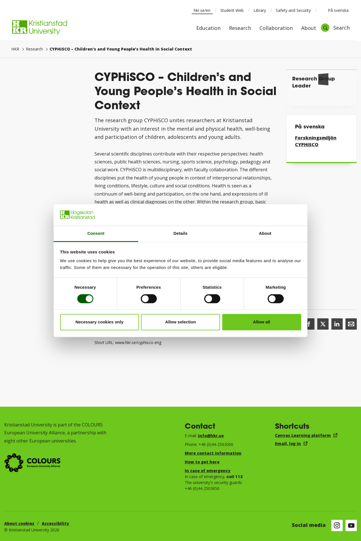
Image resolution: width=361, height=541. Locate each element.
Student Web (232, 10)
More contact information (213, 453)
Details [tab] (180, 233)
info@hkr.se (211, 435)
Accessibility (55, 523)
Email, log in (288, 443)
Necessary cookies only (99, 322)
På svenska (335, 10)
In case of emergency (207, 470)
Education (208, 28)
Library (260, 10)
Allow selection (180, 322)
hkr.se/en (202, 10)
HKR (15, 49)
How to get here (202, 462)
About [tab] (265, 233)
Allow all (261, 322)
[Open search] (335, 27)
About (308, 28)
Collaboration (276, 28)
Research (240, 28)
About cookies (19, 523)
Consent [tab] (96, 233)
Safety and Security (293, 10)
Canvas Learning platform (303, 435)
